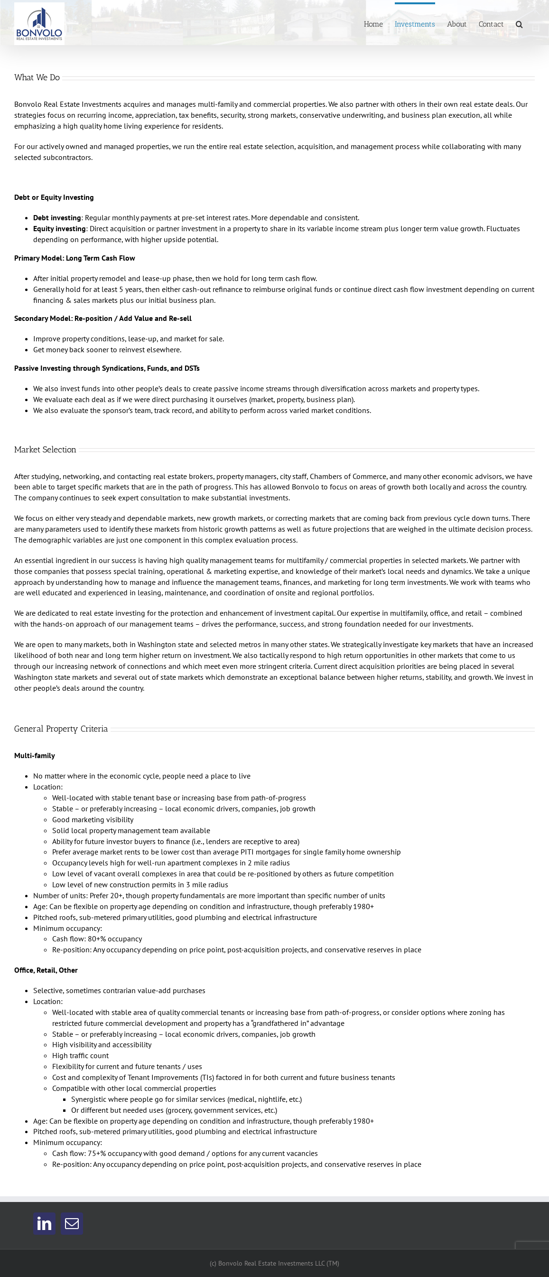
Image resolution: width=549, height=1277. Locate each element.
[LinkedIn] (44, 1223)
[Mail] (72, 1223)
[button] (519, 23)
